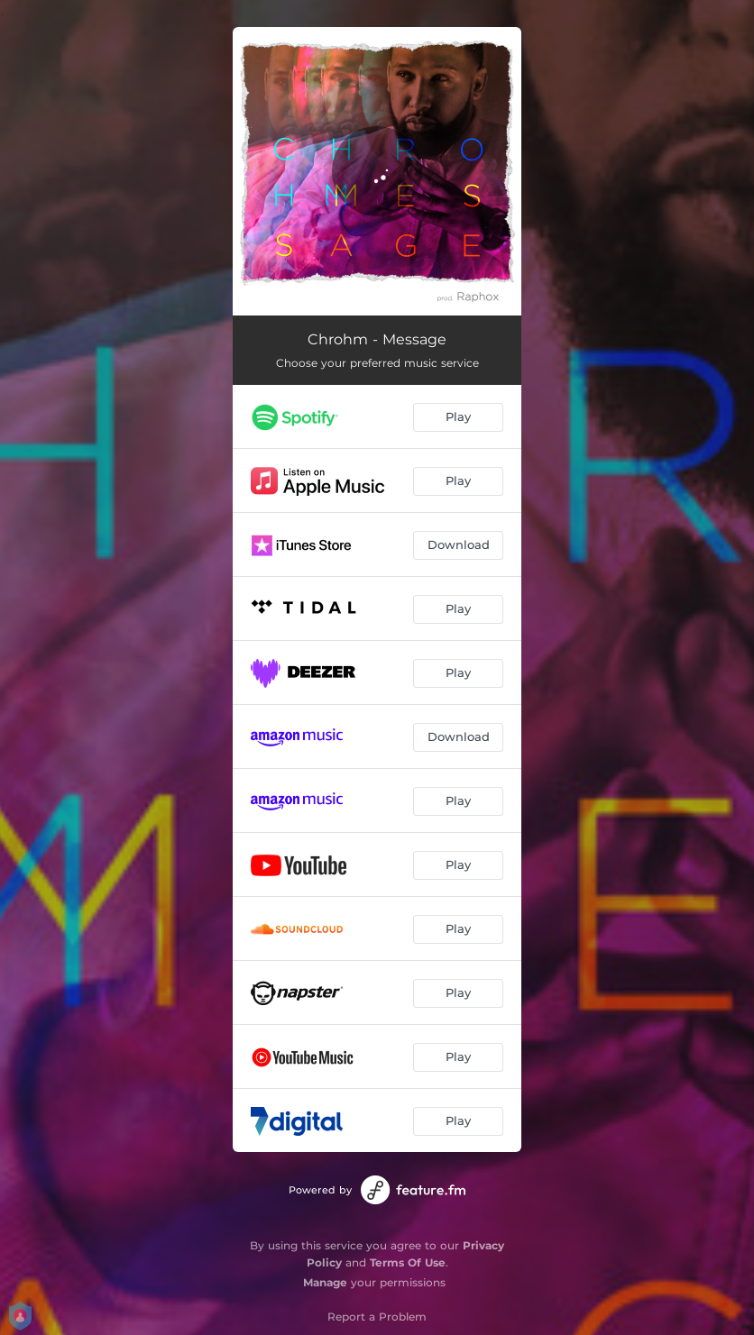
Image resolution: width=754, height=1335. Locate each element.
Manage (325, 1282)
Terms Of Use (408, 1262)
